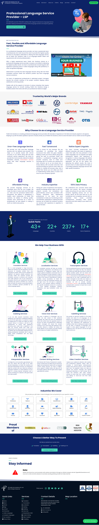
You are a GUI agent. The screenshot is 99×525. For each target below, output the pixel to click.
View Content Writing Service (49, 381)
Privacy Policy (6, 519)
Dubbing (24, 507)
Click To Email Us (46, 510)
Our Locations (6, 517)
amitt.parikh (44, 512)
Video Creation (26, 517)
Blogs (61, 2)
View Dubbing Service (20, 339)
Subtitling (25, 509)
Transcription (26, 503)
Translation (25, 501)
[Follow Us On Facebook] (55, 488)
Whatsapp (93, 2)
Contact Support (49, 450)
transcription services (26, 159)
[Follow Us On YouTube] (52, 488)
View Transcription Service (78, 293)
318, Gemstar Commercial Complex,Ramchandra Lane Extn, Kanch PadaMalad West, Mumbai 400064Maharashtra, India (50, 503)
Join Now (67, 2)
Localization (25, 505)
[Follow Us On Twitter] (59, 488)
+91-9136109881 (45, 508)
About (4, 503)
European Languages (8, 515)
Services (44, 2)
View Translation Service (20, 293)
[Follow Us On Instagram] (46, 488)
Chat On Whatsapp (90, 521)
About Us (50, 2)
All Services (5, 511)
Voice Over (25, 511)
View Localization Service (49, 293)
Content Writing (26, 515)
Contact (73, 2)
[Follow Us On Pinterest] (62, 488)
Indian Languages (7, 513)
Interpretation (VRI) (27, 513)
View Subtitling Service (78, 339)
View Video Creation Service (79, 381)
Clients (57, 2)
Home (38, 2)
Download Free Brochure (16, 27)
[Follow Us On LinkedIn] (49, 488)
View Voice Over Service (50, 339)
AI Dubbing (25, 519)
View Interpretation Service (20, 381)
